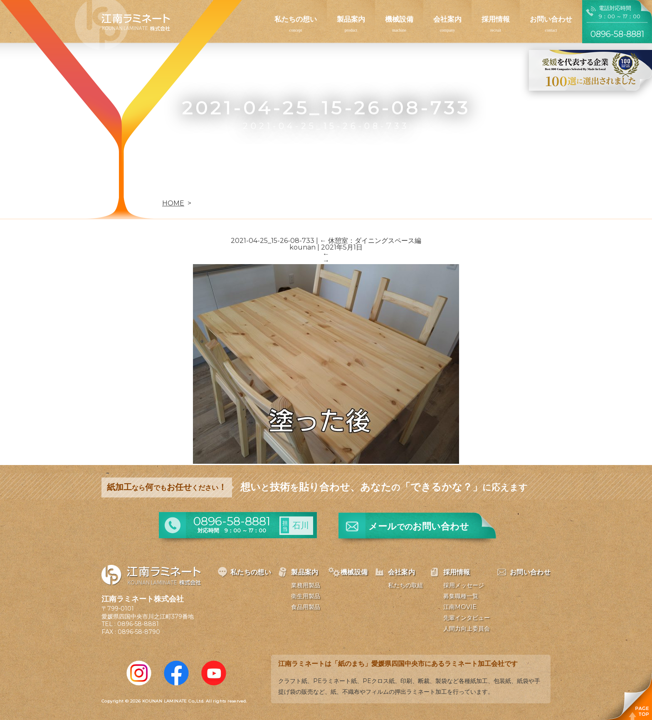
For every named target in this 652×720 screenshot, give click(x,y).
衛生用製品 (305, 596)
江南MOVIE (460, 607)
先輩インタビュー (466, 617)
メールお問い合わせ (418, 526)
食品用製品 (305, 607)
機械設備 (399, 19)
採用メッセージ (463, 585)
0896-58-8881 (138, 624)
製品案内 (351, 19)
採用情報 (496, 19)
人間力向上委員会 (466, 628)
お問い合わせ (551, 19)
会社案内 (447, 19)
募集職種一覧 (460, 596)
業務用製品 (305, 585)
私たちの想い (295, 19)
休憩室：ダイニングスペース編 (370, 241)
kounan (302, 247)
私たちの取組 (405, 585)
